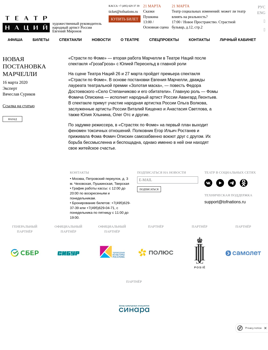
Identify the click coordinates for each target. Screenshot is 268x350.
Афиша (15, 40)
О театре (130, 40)
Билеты (40, 40)
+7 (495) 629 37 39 (128, 5)
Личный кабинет (238, 40)
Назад (12, 119)
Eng (261, 12)
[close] (265, 328)
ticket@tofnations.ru (123, 12)
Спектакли (70, 40)
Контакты (199, 40)
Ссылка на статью (19, 106)
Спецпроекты (164, 40)
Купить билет (124, 19)
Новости (101, 40)
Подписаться (149, 189)
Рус (261, 7)
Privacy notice (253, 328)
